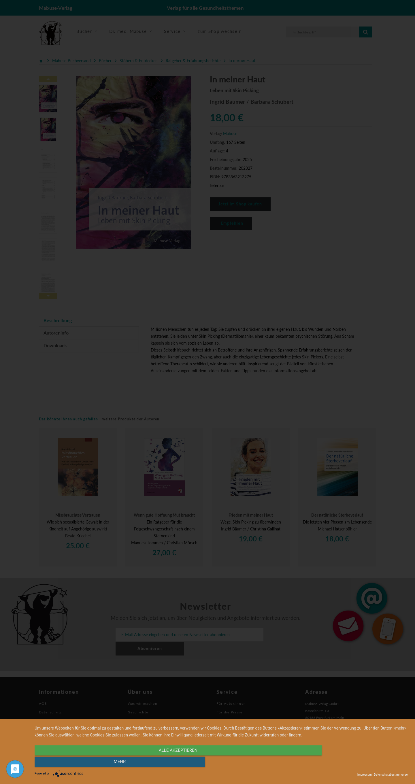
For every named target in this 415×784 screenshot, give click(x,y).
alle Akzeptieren (165, 763)
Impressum (364, 774)
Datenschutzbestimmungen (391, 774)
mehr (353, 763)
